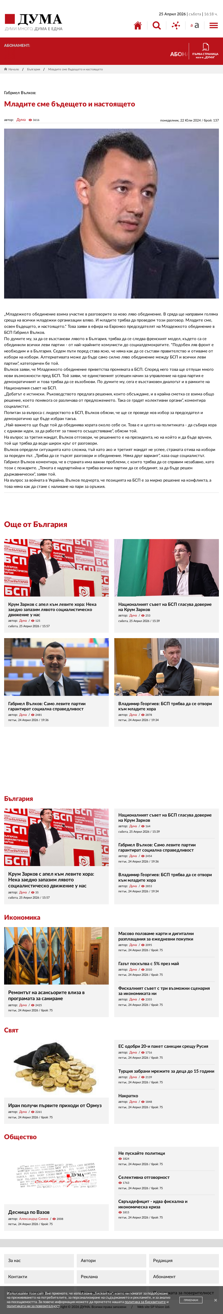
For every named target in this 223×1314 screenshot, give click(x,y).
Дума (21, 120)
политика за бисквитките (145, 1302)
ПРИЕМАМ (191, 1300)
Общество (20, 1137)
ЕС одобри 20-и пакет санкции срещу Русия (163, 1046)
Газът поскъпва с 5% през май (148, 964)
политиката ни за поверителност (33, 1306)
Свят (11, 1030)
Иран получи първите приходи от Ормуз (55, 1105)
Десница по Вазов (29, 1212)
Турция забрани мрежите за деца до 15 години (166, 1071)
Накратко (128, 1096)
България (33, 69)
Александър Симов (33, 1218)
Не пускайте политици (141, 1153)
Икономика (22, 917)
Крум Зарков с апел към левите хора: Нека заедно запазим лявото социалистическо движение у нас (52, 609)
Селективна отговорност (144, 1177)
